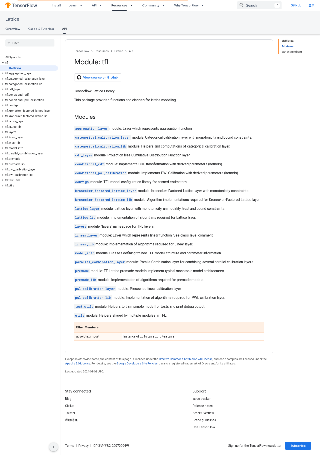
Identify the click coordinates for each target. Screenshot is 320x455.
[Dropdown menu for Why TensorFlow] (203, 5)
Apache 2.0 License (77, 363)
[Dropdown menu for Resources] (133, 5)
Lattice (12, 19)
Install (56, 5)
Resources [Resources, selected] (119, 5)
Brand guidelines (204, 420)
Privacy (83, 445)
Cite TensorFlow (204, 427)
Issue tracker (202, 398)
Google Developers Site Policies (137, 363)
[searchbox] (29, 43)
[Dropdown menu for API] (102, 5)
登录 (311, 5)
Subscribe (298, 446)
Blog (68, 398)
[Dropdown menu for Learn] (82, 5)
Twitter (70, 413)
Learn (73, 5)
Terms (69, 445)
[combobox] (259, 5)
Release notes (203, 406)
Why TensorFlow (186, 5)
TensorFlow (81, 51)
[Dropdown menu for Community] (165, 5)
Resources (102, 51)
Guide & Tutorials (41, 29)
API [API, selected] (64, 29)
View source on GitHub (97, 77)
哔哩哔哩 (71, 420)
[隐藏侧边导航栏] (53, 447)
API (94, 5)
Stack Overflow (203, 413)
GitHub (295, 5)
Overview (12, 29)
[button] (29, 62)
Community (151, 5)
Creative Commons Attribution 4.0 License (185, 359)
